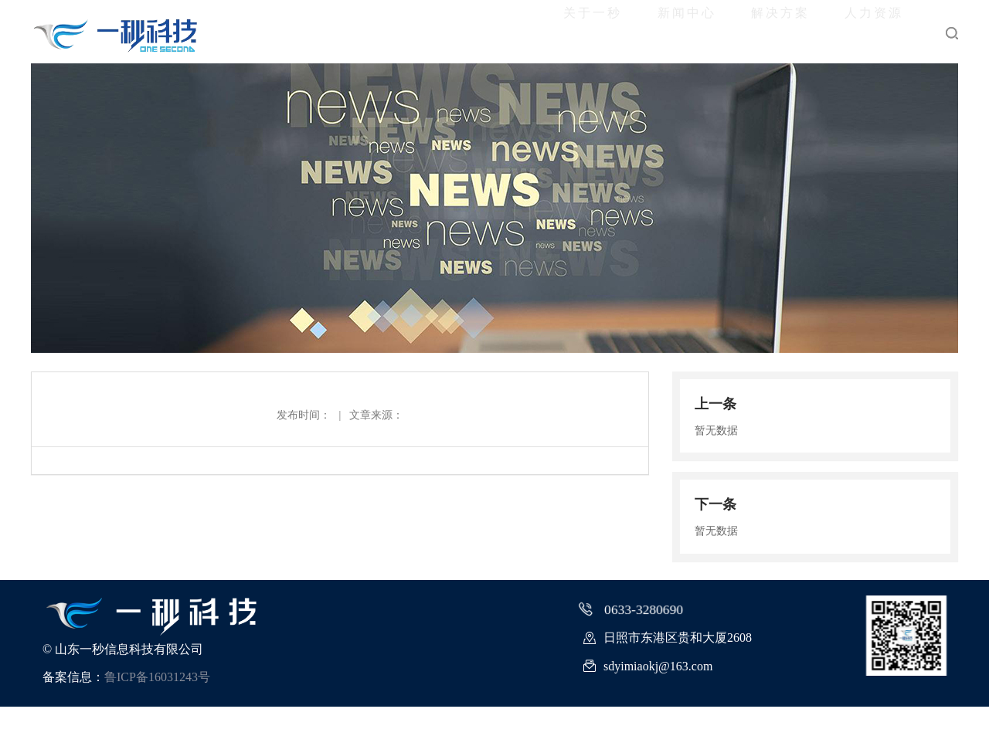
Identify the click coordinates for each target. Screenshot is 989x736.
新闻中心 (588, 31)
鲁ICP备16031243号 (157, 706)
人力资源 (854, 31)
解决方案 (721, 31)
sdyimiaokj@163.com (647, 695)
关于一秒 (455, 31)
